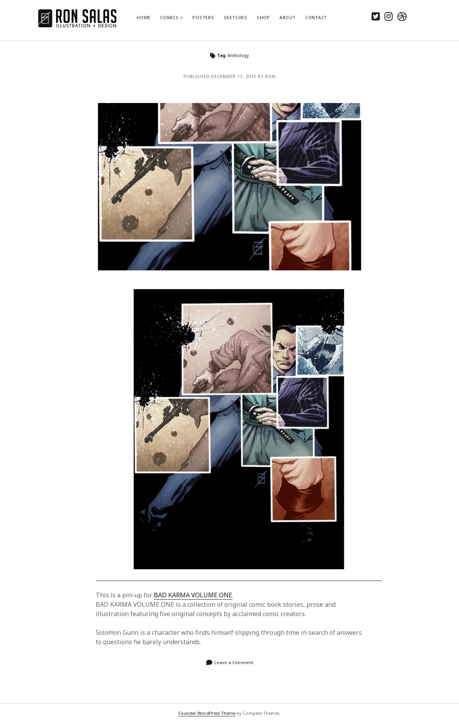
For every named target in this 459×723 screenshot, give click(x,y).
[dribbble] (402, 16)
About (287, 17)
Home (144, 17)
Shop (263, 17)
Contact (316, 17)
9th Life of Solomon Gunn (229, 186)
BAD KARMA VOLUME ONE (193, 595)
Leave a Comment (233, 662)
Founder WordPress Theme (206, 713)
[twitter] (376, 16)
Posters (203, 17)
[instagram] (388, 16)
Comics (169, 17)
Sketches (235, 17)
